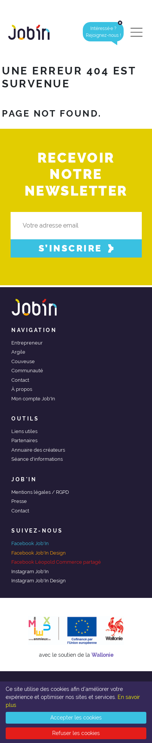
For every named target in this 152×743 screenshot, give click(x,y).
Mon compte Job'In (33, 399)
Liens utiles (24, 431)
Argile (18, 352)
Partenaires (24, 440)
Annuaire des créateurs (38, 450)
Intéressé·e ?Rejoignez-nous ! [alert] (105, 31)
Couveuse (23, 361)
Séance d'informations (37, 459)
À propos (21, 389)
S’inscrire (76, 248)
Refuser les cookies (76, 733)
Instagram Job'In (30, 571)
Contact (20, 380)
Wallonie (102, 655)
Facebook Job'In (30, 543)
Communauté (27, 370)
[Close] (120, 22)
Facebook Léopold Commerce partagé (56, 562)
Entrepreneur (27, 343)
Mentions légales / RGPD (40, 492)
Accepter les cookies (76, 718)
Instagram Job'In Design (38, 580)
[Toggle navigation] (136, 32)
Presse (19, 501)
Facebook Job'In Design (38, 553)
